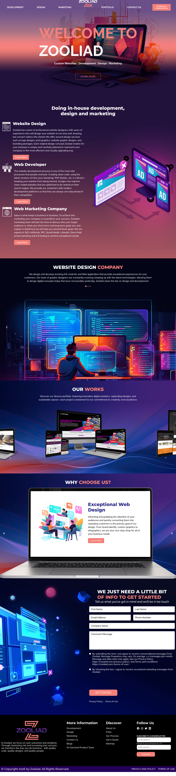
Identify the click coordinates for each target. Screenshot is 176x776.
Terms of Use (113, 705)
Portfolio (107, 7)
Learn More (97, 543)
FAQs (108, 736)
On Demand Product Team (80, 751)
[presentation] (107, 683)
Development (15, 7)
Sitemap (110, 747)
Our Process (112, 740)
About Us (111, 732)
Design (41, 7)
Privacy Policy (96, 705)
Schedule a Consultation (161, 7)
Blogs (69, 747)
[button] (86, 289)
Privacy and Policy (136, 773)
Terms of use (164, 773)
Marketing (64, 7)
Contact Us (134, 7)
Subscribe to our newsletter (151, 740)
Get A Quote (112, 743)
